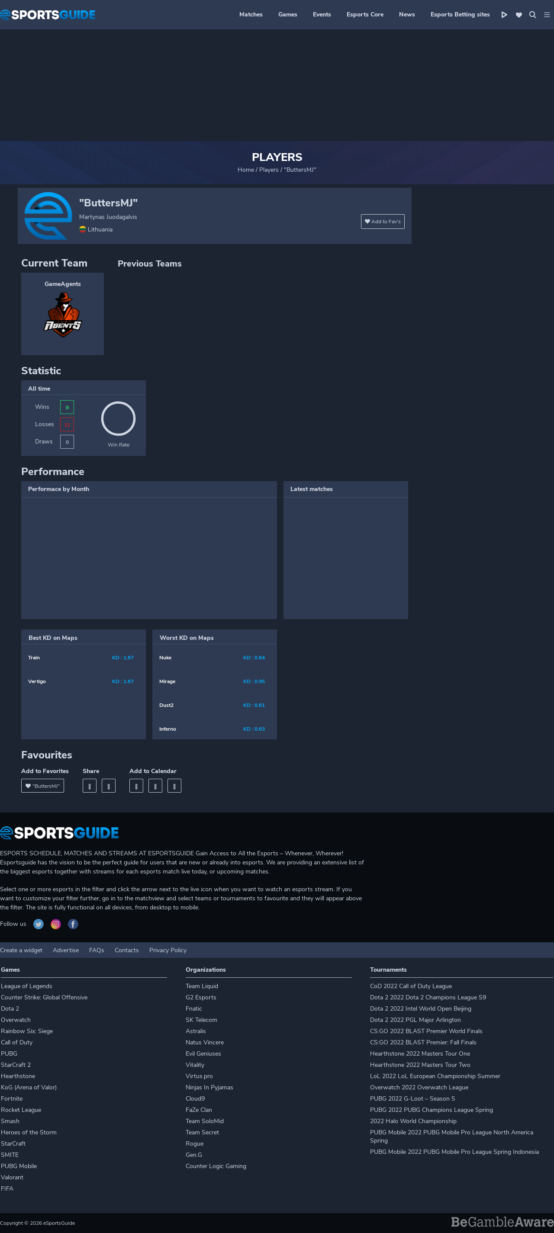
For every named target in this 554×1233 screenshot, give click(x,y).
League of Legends (26, 986)
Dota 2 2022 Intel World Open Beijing (420, 1009)
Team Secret (202, 1132)
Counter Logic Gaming (216, 1166)
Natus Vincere (205, 1042)
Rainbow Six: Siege (27, 1031)
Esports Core (365, 14)
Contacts (127, 950)
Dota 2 (10, 1009)
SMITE (10, 1155)
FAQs (96, 950)
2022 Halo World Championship (413, 1121)
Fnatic (194, 1009)
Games (287, 14)
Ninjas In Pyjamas (209, 1087)
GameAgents (63, 284)
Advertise (66, 950)
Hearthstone (18, 1076)
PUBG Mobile (19, 1166)
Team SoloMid (205, 1121)
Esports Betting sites (460, 14)
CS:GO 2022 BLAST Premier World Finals (426, 1031)
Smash (10, 1121)
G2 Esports (201, 997)
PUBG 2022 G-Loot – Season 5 (412, 1099)
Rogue (194, 1144)
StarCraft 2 (16, 1065)
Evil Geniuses (203, 1054)
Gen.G (194, 1155)
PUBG (9, 1054)
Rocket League (21, 1110)
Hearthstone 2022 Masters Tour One (420, 1054)
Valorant (12, 1177)
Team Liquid (202, 986)
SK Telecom (201, 1020)
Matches (251, 14)
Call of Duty (16, 1042)
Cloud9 (195, 1099)
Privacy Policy (168, 950)
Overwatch (16, 1020)
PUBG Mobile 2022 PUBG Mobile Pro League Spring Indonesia (454, 1152)
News (407, 14)
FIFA (7, 1189)
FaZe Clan (199, 1110)
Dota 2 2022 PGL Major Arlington (415, 1020)
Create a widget (21, 950)
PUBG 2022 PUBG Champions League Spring (431, 1110)
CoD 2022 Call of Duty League (411, 986)
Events (322, 14)
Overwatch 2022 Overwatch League (419, 1087)
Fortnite (12, 1099)
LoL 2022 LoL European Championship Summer (435, 1076)
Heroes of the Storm (29, 1132)
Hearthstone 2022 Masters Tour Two (420, 1065)
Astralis (196, 1031)
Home (246, 170)
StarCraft (13, 1144)
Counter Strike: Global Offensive (44, 997)
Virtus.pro (199, 1076)
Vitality (195, 1065)
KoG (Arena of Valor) (29, 1087)
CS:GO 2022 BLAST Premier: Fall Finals (423, 1042)
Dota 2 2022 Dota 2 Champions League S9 (428, 997)
